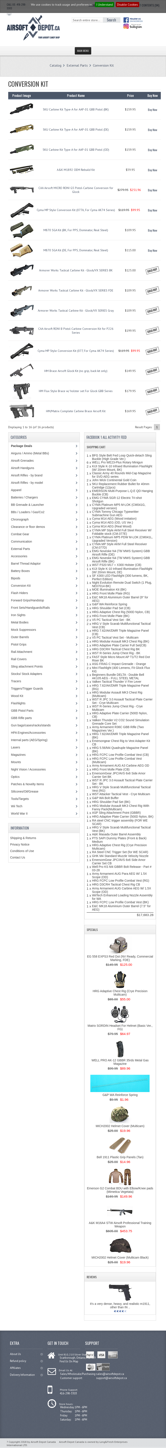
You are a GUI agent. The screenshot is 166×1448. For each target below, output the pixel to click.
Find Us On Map (69, 1361)
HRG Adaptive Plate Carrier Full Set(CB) (119, 645)
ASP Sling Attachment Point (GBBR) (116, 812)
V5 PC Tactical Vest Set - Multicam (115, 637)
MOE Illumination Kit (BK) (109, 589)
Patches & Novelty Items (27, 784)
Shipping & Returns (23, 838)
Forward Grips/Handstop (27, 600)
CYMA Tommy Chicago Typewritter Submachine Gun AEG (115, 513)
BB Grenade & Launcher (27, 504)
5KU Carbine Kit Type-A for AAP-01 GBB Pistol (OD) (76, 150)
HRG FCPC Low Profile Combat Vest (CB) (120, 754)
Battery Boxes (20, 571)
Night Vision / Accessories (28, 769)
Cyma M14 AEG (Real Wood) (112, 526)
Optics (15, 776)
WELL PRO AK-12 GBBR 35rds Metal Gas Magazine (119, 1062)
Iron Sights (18, 615)
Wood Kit (17, 696)
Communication (21, 541)
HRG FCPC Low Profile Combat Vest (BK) (120, 902)
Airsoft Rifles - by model (27, 482)
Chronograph (20, 519)
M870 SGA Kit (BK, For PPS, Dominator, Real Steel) (75, 230)
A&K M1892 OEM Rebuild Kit (76, 170)
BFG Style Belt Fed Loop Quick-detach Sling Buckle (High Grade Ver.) (122, 457)
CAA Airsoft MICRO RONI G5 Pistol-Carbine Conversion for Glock (75, 190)
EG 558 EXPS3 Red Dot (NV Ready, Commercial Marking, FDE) (120, 958)
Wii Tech (16, 806)
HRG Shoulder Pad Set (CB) (111, 608)
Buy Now (152, 109)
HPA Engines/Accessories (28, 732)
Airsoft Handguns (22, 468)
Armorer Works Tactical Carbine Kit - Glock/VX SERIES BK (76, 270)
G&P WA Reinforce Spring (109, 604)
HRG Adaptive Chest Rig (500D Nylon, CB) (121, 612)
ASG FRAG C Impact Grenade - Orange (119, 664)
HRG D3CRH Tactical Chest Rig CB (116, 884)
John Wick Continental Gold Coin (114, 480)
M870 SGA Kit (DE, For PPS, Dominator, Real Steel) (75, 250)
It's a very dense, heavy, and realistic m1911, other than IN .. (120, 1305)
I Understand (104, 4)
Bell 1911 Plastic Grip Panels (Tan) (120, 1157)
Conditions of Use (22, 851)
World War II (19, 813)
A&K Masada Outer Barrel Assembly (116, 834)
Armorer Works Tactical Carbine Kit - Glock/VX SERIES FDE (75, 290)
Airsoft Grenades (22, 460)
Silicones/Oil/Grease (24, 791)
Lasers (15, 747)
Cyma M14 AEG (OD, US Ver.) (112, 522)
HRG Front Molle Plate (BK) (110, 616)
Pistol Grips (19, 644)
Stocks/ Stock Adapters (26, 674)
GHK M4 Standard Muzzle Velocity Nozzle (120, 856)
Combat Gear (20, 534)
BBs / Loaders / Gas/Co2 (28, 512)
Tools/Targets (20, 799)
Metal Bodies (20, 622)
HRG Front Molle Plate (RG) (111, 593)
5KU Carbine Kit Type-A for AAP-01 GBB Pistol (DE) (76, 129)
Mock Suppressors (23, 629)
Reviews (92, 1277)
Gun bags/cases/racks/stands (31, 725)
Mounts (16, 762)
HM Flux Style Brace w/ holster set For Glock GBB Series (76, 391)
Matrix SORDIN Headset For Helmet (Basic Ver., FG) (120, 1027)
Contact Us (17, 857)
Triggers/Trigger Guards (27, 688)
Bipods (15, 578)
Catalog (55, 65)
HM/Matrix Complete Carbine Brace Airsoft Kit (75, 411)
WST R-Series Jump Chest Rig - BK (116, 653)
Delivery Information (26, 1375)
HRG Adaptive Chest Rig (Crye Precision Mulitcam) (120, 992)
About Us (26, 1354)
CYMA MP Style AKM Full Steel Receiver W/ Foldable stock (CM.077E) (122, 532)
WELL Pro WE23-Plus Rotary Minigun (117, 462)
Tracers (16, 681)
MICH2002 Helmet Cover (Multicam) (120, 1126)
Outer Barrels (20, 637)
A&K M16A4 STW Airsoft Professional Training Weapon (120, 1224)
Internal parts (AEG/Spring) (29, 740)
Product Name (76, 95)
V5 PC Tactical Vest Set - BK (111, 619)
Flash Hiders (19, 593)
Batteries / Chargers (24, 497)
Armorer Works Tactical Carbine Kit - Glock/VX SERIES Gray (76, 310)
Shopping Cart (96, 447)
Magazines (18, 754)
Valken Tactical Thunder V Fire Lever (116, 681)
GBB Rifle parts (21, 718)
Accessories (19, 556)
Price (130, 95)
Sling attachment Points (27, 666)
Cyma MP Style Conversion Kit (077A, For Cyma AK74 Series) (76, 210)
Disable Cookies (127, 4)
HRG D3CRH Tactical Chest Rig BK (116, 649)
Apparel (16, 490)
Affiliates (26, 1368)
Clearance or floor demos (28, 527)
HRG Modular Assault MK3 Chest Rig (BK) (120, 641)
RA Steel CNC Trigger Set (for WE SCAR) (120, 852)
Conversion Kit (103, 65)
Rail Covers (19, 659)
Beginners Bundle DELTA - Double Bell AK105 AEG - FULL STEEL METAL (118, 676)
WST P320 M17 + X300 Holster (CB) (116, 565)
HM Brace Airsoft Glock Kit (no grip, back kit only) (75, 371)
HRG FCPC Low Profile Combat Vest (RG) (120, 880)
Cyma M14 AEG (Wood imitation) (114, 518)
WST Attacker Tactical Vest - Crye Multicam (121, 794)
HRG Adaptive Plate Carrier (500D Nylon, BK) (122, 816)
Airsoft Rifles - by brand (27, 475)
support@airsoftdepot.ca (111, 1378)
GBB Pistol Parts (22, 710)
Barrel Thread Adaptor (26, 563)
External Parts (77, 65)
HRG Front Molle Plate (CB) (110, 769)
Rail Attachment (21, 652)
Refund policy (26, 1361)
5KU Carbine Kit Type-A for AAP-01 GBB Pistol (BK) (76, 109)
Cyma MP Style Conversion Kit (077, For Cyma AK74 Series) (76, 351)
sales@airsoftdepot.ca (110, 1374)
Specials (92, 929)
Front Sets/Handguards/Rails (30, 607)
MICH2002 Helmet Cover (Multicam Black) (120, 1257)
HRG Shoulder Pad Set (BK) (111, 802)
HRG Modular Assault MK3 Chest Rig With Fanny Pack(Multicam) (120, 807)
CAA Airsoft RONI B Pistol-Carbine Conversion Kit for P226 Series (75, 331)
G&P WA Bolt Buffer (105, 798)
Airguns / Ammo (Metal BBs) (30, 453)
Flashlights (18, 703)
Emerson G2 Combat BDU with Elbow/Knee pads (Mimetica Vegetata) (120, 1190)
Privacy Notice (19, 844)
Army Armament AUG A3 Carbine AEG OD (120, 765)
